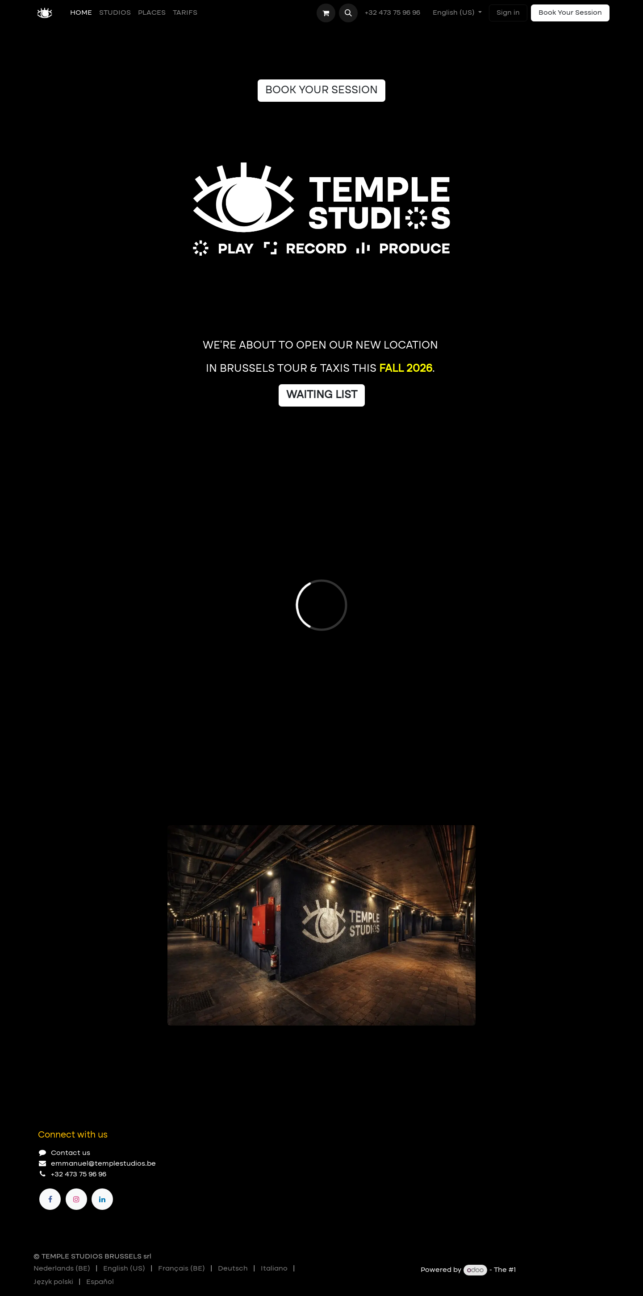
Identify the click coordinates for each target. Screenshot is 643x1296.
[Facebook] (50, 1199)
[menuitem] (81, 13)
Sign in (508, 13)
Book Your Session (570, 13)
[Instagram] (76, 1199)
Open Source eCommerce (564, 1270)
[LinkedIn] (102, 1199)
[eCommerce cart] (326, 13)
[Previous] (440, 1040)
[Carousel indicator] (171, 1040)
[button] (348, 13)
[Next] (465, 1040)
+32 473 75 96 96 (393, 13)
